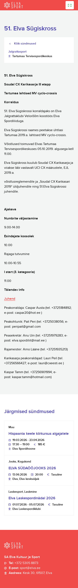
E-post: (24, 568)
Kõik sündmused (25, 43)
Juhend (9, 299)
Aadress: (30, 573)
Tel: (23, 563)
